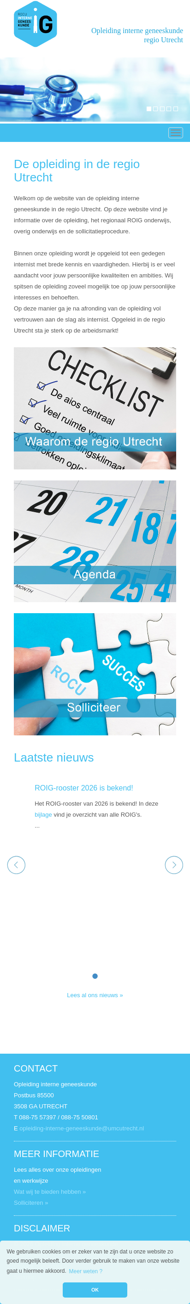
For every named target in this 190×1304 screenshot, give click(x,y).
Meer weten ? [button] (86, 1271)
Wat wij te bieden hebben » (50, 1191)
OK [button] (95, 1290)
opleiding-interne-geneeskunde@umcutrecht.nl (81, 1128)
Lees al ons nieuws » (95, 995)
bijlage (43, 814)
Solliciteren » (31, 1202)
